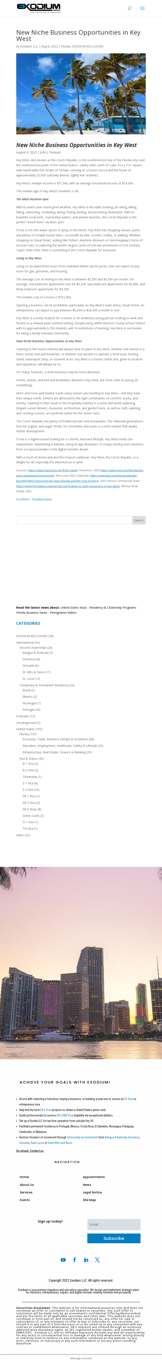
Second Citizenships (32, 648)
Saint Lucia (36, 1142)
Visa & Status (28, 759)
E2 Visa (128, 1099)
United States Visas (74, 607)
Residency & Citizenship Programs (112, 607)
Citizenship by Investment (82, 1137)
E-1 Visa (28, 783)
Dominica (29, 659)
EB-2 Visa (29, 803)
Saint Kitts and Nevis (60, 1142)
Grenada (28, 665)
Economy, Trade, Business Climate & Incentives (55, 739)
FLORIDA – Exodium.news (34, 499)
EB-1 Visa (29, 796)
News (87, 1185)
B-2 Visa (28, 770)
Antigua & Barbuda (36, 653)
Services (26, 1192)
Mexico (27, 697)
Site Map (89, 1200)
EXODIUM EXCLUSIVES (87, 46)
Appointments (94, 1177)
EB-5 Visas (30, 809)
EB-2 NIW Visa (65, 1115)
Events (25, 1200)
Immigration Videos (63, 613)
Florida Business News (31, 613)
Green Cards (31, 816)
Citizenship (30, 777)
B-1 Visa (28, 764)
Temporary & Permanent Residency (43, 685)
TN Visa (28, 829)
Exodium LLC (29, 46)
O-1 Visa (28, 822)
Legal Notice (92, 1192)
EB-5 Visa (45, 1110)
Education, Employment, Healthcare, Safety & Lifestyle (60, 746)
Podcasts (22, 716)
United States (25, 729)
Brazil (26, 690)
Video (20, 835)
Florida (65, 46)
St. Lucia (28, 679)
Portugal (28, 710)
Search (138, 520)
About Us (27, 1185)
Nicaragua (29, 703)
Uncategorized (26, 723)
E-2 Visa (28, 790)
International (25, 642)
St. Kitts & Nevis (34, 672)
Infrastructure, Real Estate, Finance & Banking (54, 752)
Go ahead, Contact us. (30, 1151)
